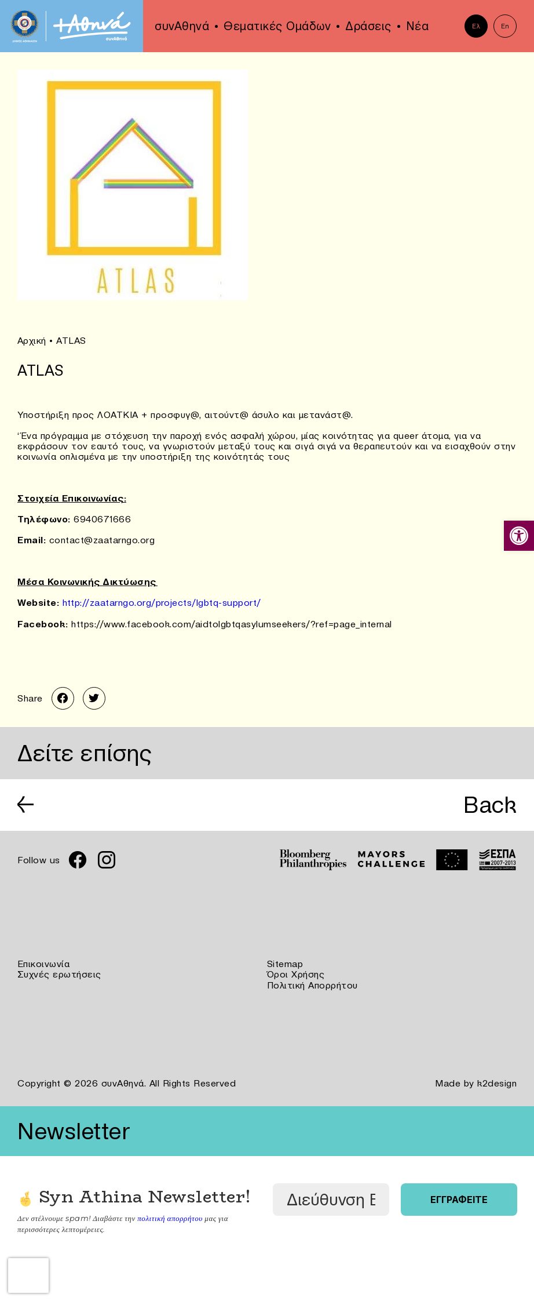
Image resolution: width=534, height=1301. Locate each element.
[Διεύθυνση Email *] (331, 1198)
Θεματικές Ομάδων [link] (277, 26)
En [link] (505, 26)
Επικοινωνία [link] (43, 963)
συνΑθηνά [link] (182, 26)
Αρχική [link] (31, 340)
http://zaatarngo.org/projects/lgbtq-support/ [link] (162, 602)
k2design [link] (497, 1082)
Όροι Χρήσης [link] (296, 974)
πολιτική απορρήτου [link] (169, 1215)
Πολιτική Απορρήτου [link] (312, 984)
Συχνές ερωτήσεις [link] (59, 974)
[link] (519, 536)
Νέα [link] (417, 26)
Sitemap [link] (285, 963)
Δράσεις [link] (368, 26)
